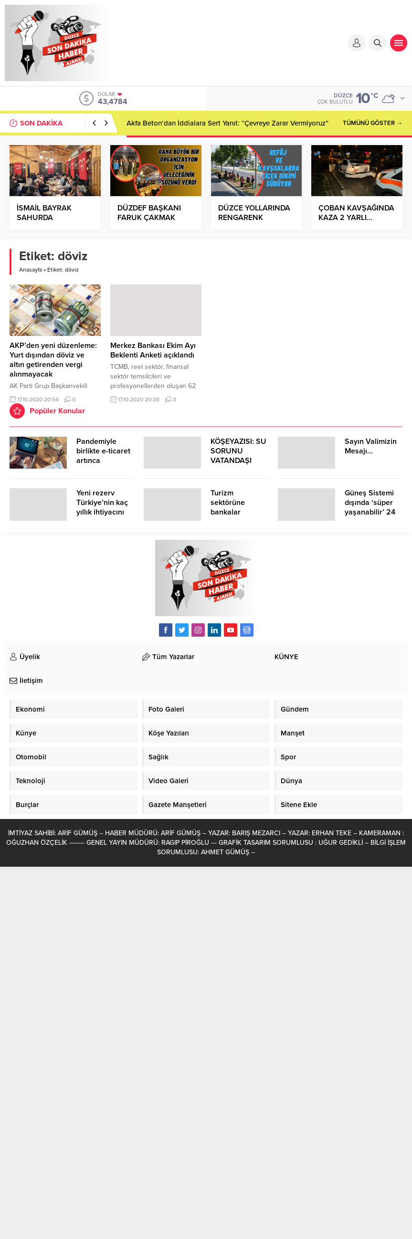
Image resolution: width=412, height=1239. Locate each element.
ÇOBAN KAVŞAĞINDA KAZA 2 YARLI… (356, 212)
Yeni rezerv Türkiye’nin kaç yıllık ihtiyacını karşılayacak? (102, 507)
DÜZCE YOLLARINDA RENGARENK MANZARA (254, 217)
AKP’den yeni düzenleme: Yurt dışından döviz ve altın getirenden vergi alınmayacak (53, 360)
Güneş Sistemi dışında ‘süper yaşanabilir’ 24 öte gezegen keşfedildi (370, 512)
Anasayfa (30, 269)
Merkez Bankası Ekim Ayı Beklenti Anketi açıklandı (153, 350)
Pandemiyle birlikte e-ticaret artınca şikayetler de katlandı (103, 460)
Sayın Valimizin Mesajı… (371, 446)
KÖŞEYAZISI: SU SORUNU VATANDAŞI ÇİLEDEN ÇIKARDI (238, 460)
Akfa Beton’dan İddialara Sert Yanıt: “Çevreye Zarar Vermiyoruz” (227, 123)
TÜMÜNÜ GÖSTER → (372, 123)
